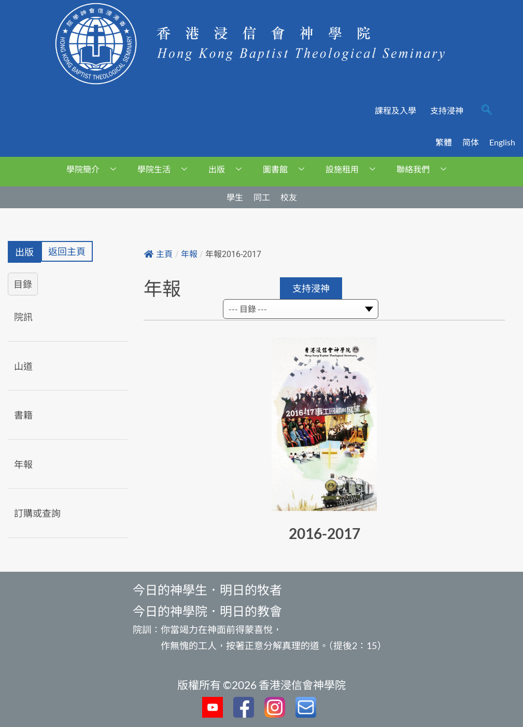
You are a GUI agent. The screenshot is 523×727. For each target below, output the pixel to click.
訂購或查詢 (37, 513)
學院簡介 (95, 169)
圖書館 (287, 169)
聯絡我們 (425, 169)
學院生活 (166, 169)
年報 (23, 464)
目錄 (22, 284)
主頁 (158, 254)
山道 (23, 366)
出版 (228, 169)
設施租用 (354, 169)
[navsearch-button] (486, 110)
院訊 (23, 316)
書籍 (23, 415)
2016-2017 (324, 533)
